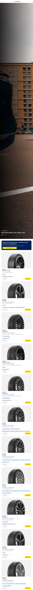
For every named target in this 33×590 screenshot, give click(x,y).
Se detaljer (4, 278)
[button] (8, 394)
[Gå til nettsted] (17, 1)
